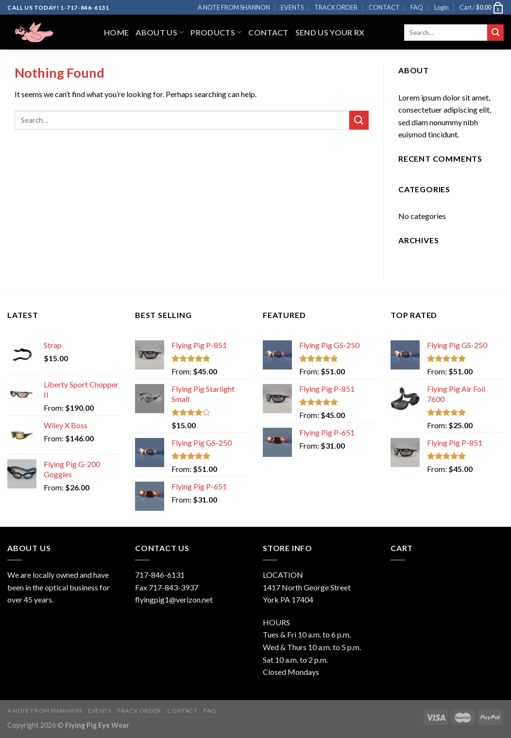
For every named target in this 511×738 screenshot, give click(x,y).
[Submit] (495, 32)
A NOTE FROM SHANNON (234, 7)
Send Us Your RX (330, 32)
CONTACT (384, 7)
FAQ (416, 7)
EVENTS (292, 7)
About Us (160, 32)
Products (215, 32)
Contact (268, 32)
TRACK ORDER (336, 7)
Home (116, 32)
